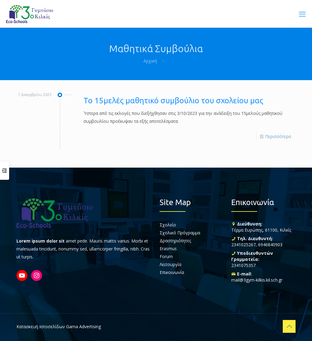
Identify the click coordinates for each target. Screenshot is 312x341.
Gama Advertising (83, 326)
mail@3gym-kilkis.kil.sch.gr (256, 280)
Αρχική (150, 61)
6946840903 (270, 244)
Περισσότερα (278, 136)
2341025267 (243, 244)
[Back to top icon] (289, 326)
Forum (166, 256)
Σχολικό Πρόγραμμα (180, 233)
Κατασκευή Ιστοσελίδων (40, 326)
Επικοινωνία (172, 272)
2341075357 (243, 265)
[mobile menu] (302, 14)
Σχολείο (168, 225)
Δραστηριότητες (175, 240)
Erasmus (168, 248)
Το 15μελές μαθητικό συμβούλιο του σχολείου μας (173, 100)
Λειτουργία (170, 264)
